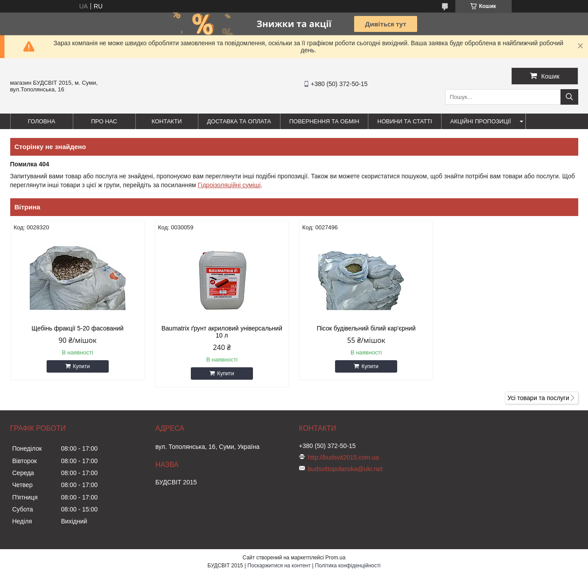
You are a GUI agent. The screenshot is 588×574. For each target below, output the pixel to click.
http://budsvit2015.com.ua (343, 457)
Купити (81, 366)
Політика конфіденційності (348, 565)
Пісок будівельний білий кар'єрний (366, 328)
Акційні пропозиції (480, 121)
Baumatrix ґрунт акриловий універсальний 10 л (222, 332)
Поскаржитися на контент (279, 565)
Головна (41, 121)
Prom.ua (335, 557)
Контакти (167, 121)
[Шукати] (569, 97)
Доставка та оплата (239, 121)
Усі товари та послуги (538, 397)
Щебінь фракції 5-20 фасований (78, 328)
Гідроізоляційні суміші (228, 185)
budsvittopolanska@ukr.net (345, 468)
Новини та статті (404, 121)
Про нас (104, 121)
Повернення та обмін (324, 121)
